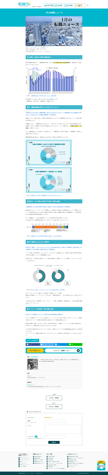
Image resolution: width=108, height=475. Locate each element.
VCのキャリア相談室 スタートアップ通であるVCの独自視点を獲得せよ (44, 314)
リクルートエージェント (25, 457)
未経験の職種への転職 (73, 456)
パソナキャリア (23, 463)
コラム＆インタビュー (73, 464)
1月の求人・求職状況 (54, 397)
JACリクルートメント (24, 464)
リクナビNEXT (23, 466)
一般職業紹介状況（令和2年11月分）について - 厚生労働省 (43, 95)
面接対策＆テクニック (39, 461)
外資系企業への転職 (52, 464)
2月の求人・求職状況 (54, 406)
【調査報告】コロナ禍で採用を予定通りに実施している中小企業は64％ (46, 236)
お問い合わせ (39, 473)
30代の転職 (50, 459)
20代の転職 (50, 458)
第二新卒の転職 (51, 456)
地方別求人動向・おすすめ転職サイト (76, 463)
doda (21, 461)
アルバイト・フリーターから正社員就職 (56, 468)
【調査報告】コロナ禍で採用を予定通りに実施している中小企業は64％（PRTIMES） (48, 206)
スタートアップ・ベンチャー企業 (55, 463)
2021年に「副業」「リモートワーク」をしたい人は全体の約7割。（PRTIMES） (47, 289)
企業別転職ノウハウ (73, 461)
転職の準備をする (38, 456)
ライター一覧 (71, 466)
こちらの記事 (49, 99)
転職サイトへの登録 (39, 459)
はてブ (57, 344)
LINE (71, 344)
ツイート (44, 344)
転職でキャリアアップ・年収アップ (76, 458)
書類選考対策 (37, 458)
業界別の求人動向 (72, 459)
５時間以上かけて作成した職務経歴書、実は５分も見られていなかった (45, 195)
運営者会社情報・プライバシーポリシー (27, 473)
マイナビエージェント (24, 459)
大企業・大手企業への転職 (53, 461)
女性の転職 (50, 466)
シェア (29, 344)
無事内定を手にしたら (39, 463)
